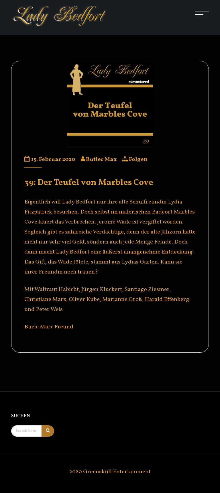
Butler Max (101, 159)
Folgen (138, 159)
